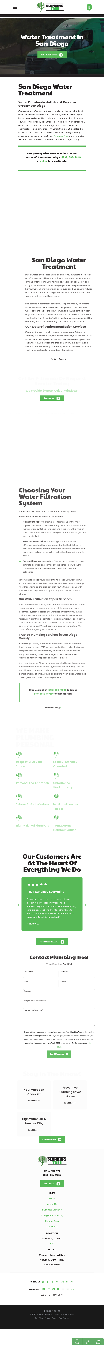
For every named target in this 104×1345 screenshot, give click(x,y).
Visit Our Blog (52, 1139)
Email (89, 981)
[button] (19, 902)
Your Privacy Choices (65, 1330)
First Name (91, 972)
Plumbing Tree (68, 135)
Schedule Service (52, 55)
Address (90, 991)
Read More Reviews (52, 942)
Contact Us (52, 398)
